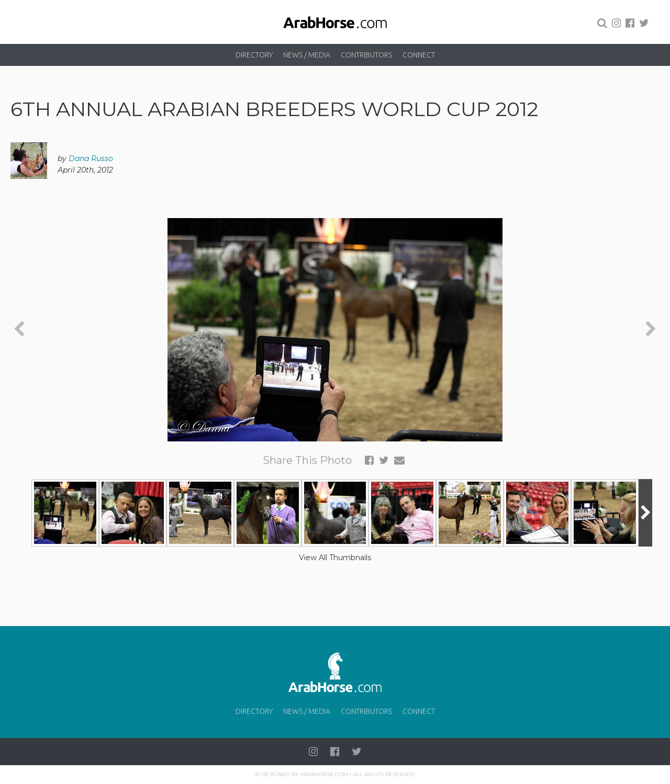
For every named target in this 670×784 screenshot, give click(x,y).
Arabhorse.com (324, 774)
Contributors (366, 55)
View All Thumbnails (335, 557)
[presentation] (19, 330)
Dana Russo (91, 158)
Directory (254, 55)
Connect (419, 55)
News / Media (306, 55)
